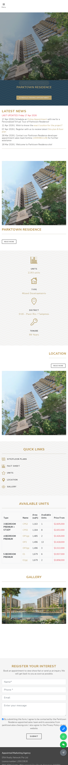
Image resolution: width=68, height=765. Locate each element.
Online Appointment (37, 119)
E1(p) (25, 560)
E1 (24, 554)
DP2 (25, 542)
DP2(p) (26, 548)
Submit (34, 736)
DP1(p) (26, 536)
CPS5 (25, 530)
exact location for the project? (48, 125)
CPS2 (25, 524)
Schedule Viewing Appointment (34, 98)
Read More (9, 242)
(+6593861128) (40, 138)
